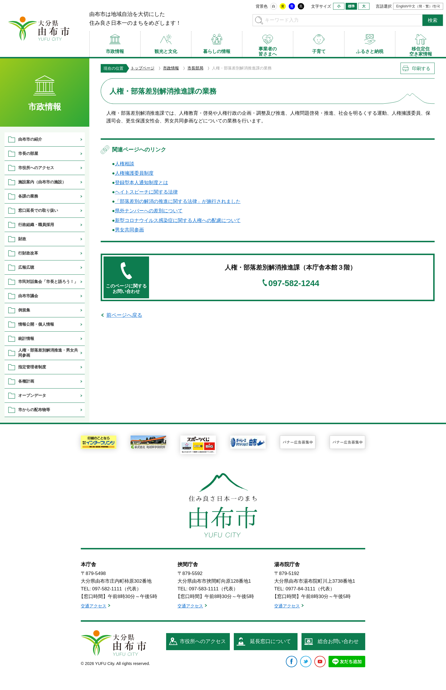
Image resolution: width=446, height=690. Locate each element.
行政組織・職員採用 (36, 224)
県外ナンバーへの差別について (149, 210)
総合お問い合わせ (338, 641)
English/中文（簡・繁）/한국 (418, 6)
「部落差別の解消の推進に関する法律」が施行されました (178, 201)
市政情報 (171, 68)
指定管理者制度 (32, 367)
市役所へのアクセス (36, 167)
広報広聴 (26, 267)
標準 (351, 6)
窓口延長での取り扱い (38, 210)
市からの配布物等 (34, 409)
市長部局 (195, 68)
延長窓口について (270, 641)
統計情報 (26, 338)
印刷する (421, 68)
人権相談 (124, 164)
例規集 (24, 310)
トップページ (142, 68)
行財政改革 (28, 253)
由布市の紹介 (30, 139)
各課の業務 (28, 196)
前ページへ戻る (124, 315)
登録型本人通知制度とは (141, 182)
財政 (22, 239)
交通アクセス (93, 605)
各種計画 (26, 381)
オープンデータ (32, 395)
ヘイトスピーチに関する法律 (146, 192)
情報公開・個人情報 (36, 324)
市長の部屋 (28, 153)
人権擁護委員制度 (134, 173)
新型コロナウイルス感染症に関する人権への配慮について (178, 220)
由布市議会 (28, 295)
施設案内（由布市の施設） (42, 182)
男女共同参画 (129, 230)
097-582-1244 (293, 283)
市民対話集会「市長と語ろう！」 (48, 281)
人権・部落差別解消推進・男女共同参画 (48, 352)
